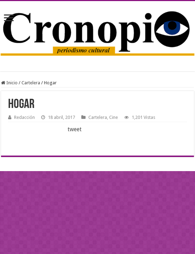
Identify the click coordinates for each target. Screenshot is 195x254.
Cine (113, 117)
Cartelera (30, 82)
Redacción (24, 117)
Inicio (9, 82)
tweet (75, 129)
